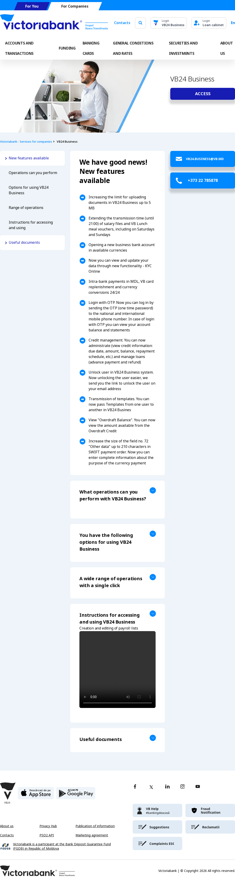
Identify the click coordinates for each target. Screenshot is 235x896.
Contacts (122, 22)
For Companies (74, 6)
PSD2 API (46, 835)
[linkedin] (167, 787)
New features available (29, 158)
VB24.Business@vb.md (205, 159)
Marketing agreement (92, 835)
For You (32, 6)
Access (202, 94)
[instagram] (182, 787)
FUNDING (67, 48)
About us (7, 826)
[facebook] (135, 787)
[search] (140, 23)
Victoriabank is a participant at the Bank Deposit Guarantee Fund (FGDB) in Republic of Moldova (62, 846)
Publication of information (95, 826)
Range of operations (26, 207)
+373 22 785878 (203, 180)
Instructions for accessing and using (31, 225)
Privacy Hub (48, 826)
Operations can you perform (33, 172)
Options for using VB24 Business (28, 190)
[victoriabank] (157, 810)
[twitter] (151, 787)
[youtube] (197, 787)
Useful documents (24, 242)
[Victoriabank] (54, 23)
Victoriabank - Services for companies (26, 141)
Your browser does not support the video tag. (117, 669)
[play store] (75, 795)
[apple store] (36, 795)
